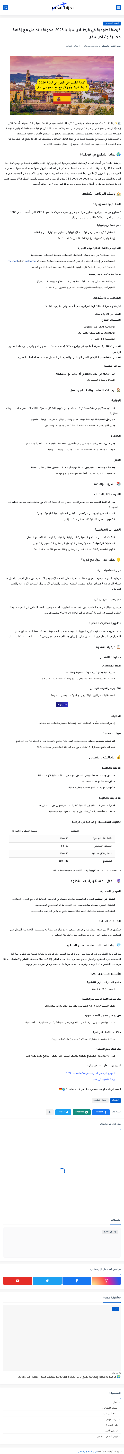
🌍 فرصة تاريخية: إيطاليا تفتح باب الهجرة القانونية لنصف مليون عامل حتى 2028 (69, 1377)
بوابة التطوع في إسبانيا (102, 1080)
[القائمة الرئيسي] (118, 7)
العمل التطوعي (112, 23)
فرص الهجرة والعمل (88, 1452)
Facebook (13, 261)
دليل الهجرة (112, 1424)
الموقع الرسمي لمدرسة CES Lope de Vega (90, 1073)
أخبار (115, 1402)
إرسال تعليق (110, 1232)
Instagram (30, 261)
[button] (101, 1112)
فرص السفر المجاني (107, 1436)
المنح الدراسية (110, 1413)
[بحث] (5, 7)
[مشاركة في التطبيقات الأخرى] (50, 1112)
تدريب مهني (112, 1419)
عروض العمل (111, 1430)
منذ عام (115, 1373)
